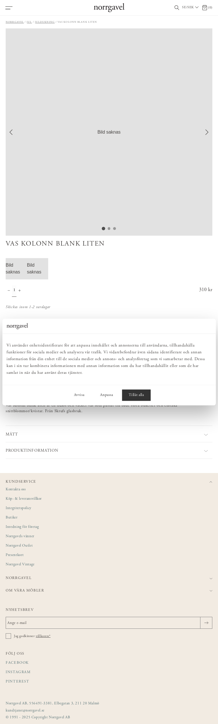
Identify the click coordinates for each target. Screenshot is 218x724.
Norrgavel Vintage (20, 565)
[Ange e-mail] (109, 623)
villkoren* (43, 636)
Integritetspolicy (18, 508)
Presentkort (15, 555)
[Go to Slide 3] (114, 228)
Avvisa (79, 395)
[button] (109, 132)
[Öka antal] (19, 291)
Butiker (12, 518)
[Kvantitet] (14, 291)
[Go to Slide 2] (109, 228)
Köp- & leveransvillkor (24, 499)
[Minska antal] (9, 291)
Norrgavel (15, 22)
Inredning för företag (22, 527)
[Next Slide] (207, 132)
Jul (29, 22)
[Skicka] (206, 623)
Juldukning (45, 22)
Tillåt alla (136, 395)
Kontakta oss (16, 489)
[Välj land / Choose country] (191, 7)
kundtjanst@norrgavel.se (25, 711)
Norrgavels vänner (20, 536)
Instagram (18, 672)
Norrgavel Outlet (19, 546)
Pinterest (17, 682)
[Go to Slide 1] (103, 228)
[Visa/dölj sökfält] (177, 8)
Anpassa (106, 395)
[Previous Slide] (11, 132)
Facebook (17, 663)
